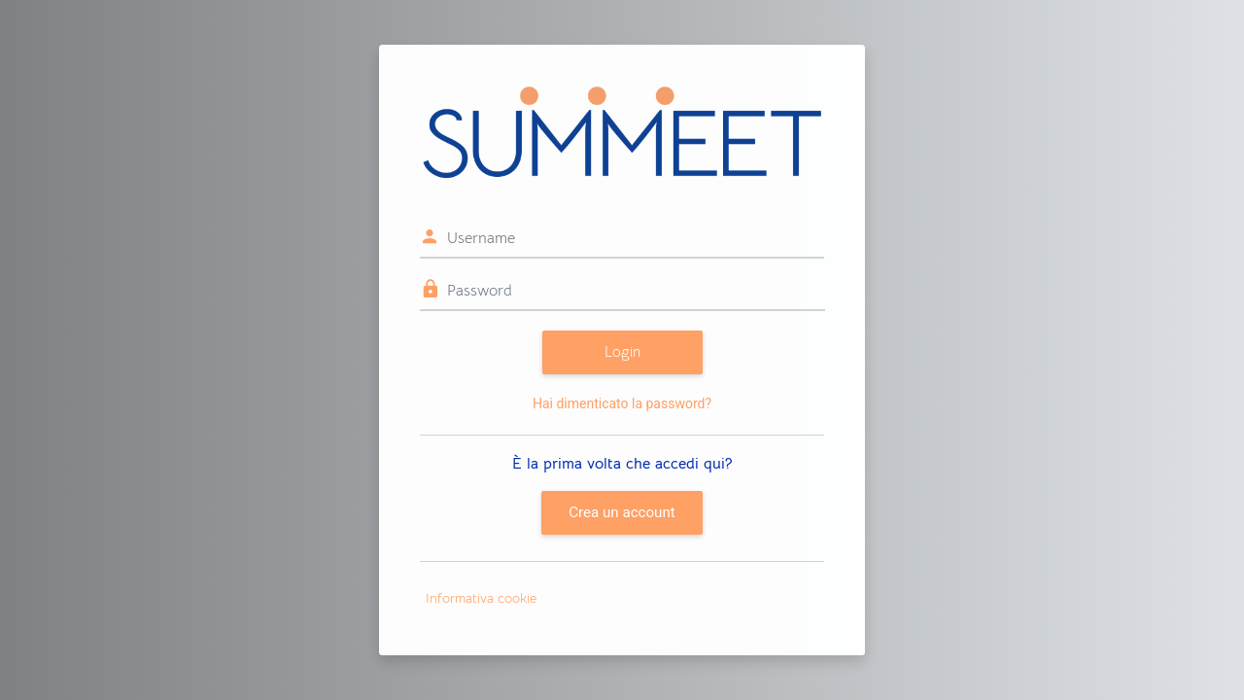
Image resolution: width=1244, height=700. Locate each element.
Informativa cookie (481, 598)
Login (622, 351)
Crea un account (621, 512)
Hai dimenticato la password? (622, 403)
